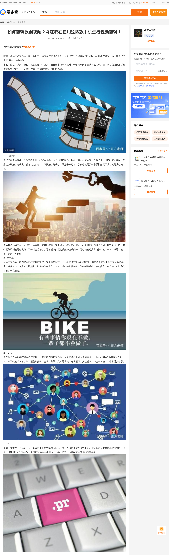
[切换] (39, 3)
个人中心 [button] (133, 3)
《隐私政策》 (150, 86)
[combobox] (94, 12)
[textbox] (100, 12)
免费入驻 (144, 2)
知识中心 (11, 22)
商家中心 (155, 2)
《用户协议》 (140, 86)
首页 (113, 3)
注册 (167, 3)
